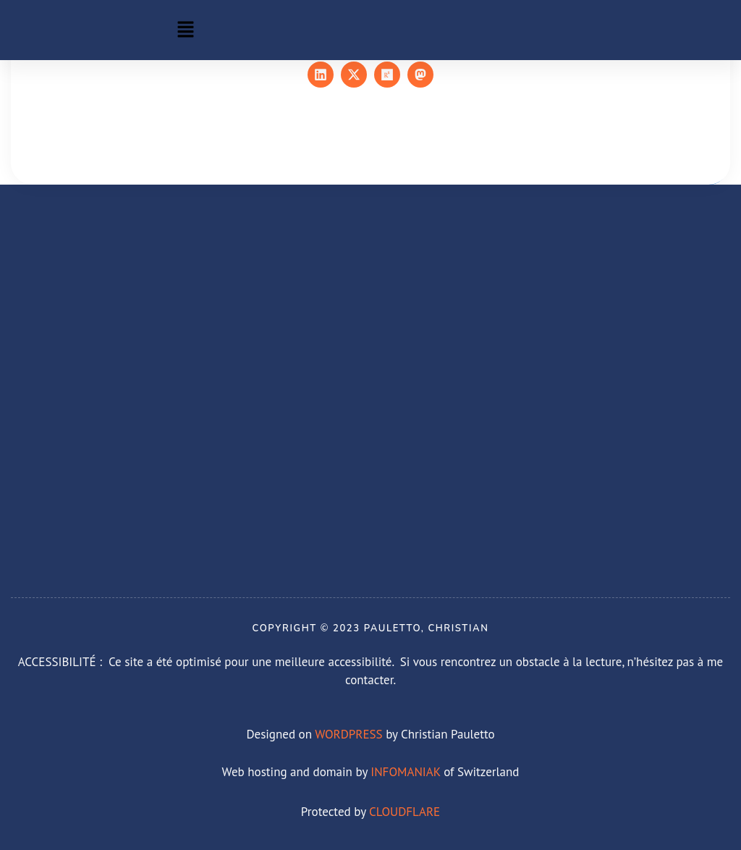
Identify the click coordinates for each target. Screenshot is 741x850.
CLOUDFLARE (404, 812)
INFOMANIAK (405, 772)
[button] (185, 30)
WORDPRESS (348, 734)
